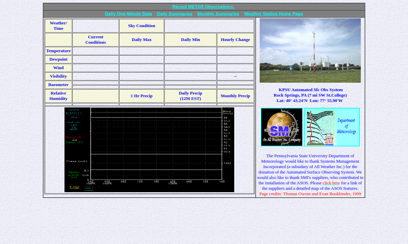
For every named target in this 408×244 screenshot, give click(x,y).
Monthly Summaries (218, 13)
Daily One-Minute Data (128, 13)
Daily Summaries (174, 13)
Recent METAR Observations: (203, 6)
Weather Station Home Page (273, 13)
